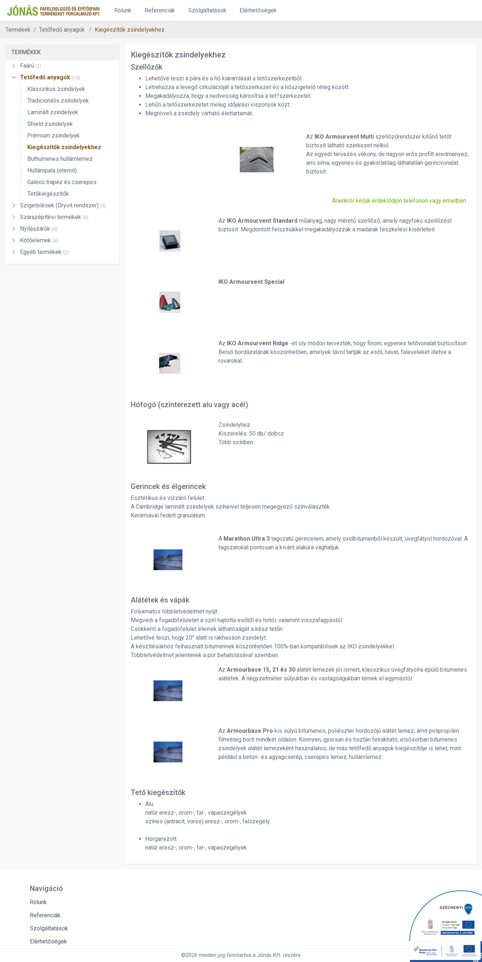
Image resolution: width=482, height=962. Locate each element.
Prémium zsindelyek (53, 135)
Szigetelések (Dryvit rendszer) (63, 205)
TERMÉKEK (26, 52)
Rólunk (122, 10)
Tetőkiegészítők (48, 193)
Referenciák (160, 10)
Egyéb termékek (44, 252)
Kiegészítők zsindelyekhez (130, 29)
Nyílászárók (39, 228)
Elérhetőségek (258, 10)
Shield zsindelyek (50, 123)
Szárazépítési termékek (54, 217)
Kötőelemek (39, 240)
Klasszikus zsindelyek (56, 89)
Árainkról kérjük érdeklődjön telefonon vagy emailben (399, 200)
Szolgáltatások (207, 10)
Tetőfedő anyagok (50, 77)
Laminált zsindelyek (52, 112)
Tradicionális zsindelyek (58, 100)
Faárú (30, 65)
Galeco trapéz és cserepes (61, 182)
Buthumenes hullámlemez (60, 158)
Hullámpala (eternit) (52, 170)
